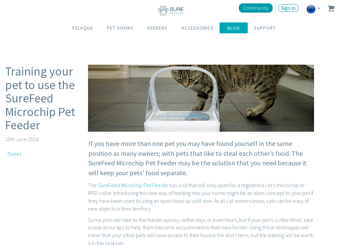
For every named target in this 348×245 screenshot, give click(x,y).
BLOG (233, 28)
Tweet (14, 153)
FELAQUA (82, 28)
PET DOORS (120, 28)
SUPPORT (265, 28)
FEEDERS (157, 28)
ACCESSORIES (197, 28)
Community (255, 7)
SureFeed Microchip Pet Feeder (133, 185)
